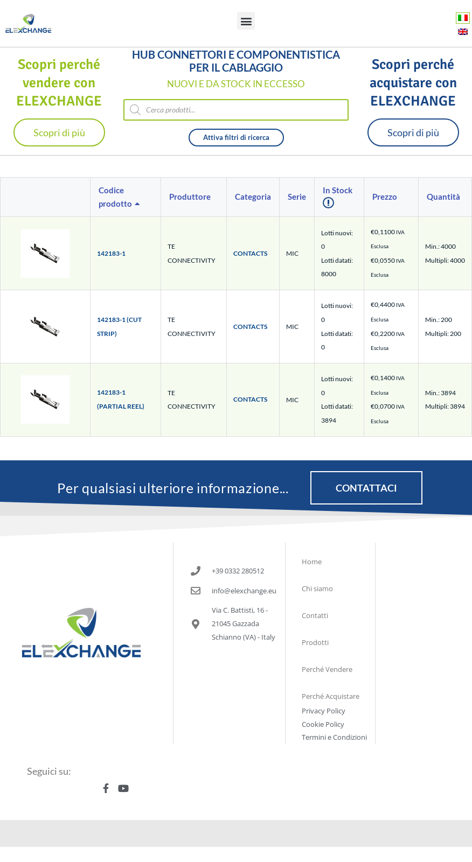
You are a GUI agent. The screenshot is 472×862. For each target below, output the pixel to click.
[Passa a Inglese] (463, 31)
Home (312, 561)
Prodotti (315, 642)
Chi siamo (317, 588)
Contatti (315, 615)
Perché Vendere (327, 669)
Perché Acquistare (330, 696)
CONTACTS (250, 253)
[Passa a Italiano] (463, 17)
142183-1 (111, 253)
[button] (246, 21)
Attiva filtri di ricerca (236, 137)
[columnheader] (126, 197)
